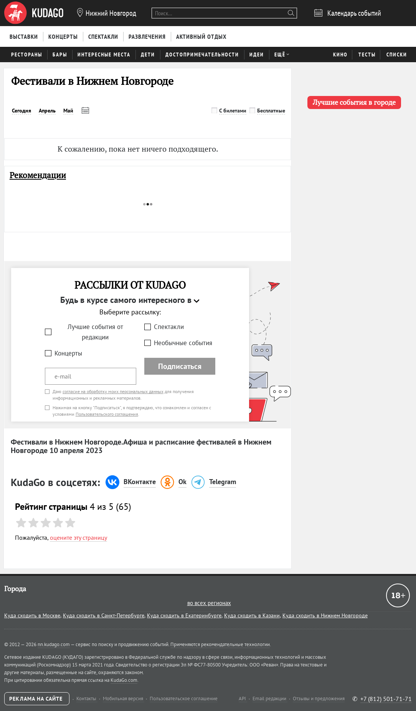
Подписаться (179, 366)
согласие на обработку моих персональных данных (113, 391)
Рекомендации (38, 175)
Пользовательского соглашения (107, 414)
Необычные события (183, 343)
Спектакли (169, 326)
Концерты (68, 353)
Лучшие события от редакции (95, 331)
